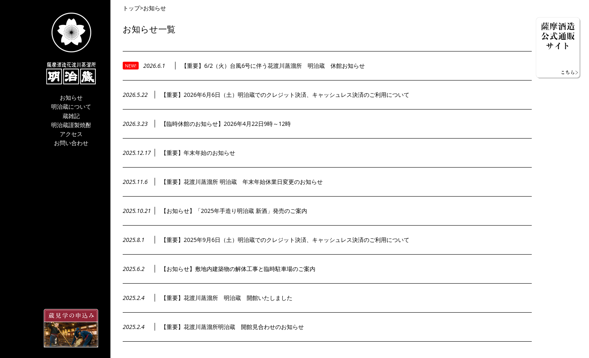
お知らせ (71, 98)
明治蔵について (71, 107)
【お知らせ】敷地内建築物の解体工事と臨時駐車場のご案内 (238, 269)
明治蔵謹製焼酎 (71, 125)
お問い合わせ (71, 143)
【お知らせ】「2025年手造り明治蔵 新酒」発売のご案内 (234, 211)
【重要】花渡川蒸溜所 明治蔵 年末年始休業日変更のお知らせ (242, 182)
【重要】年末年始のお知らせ (198, 153)
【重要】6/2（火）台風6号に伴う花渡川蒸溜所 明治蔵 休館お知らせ (273, 65)
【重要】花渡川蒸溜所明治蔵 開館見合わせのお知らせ (232, 327)
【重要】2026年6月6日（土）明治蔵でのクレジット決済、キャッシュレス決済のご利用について (285, 94)
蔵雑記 (71, 116)
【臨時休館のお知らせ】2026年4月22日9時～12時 (226, 124)
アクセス (71, 134)
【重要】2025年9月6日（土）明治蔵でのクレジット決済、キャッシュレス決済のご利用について (285, 240)
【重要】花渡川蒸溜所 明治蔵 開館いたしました (226, 298)
